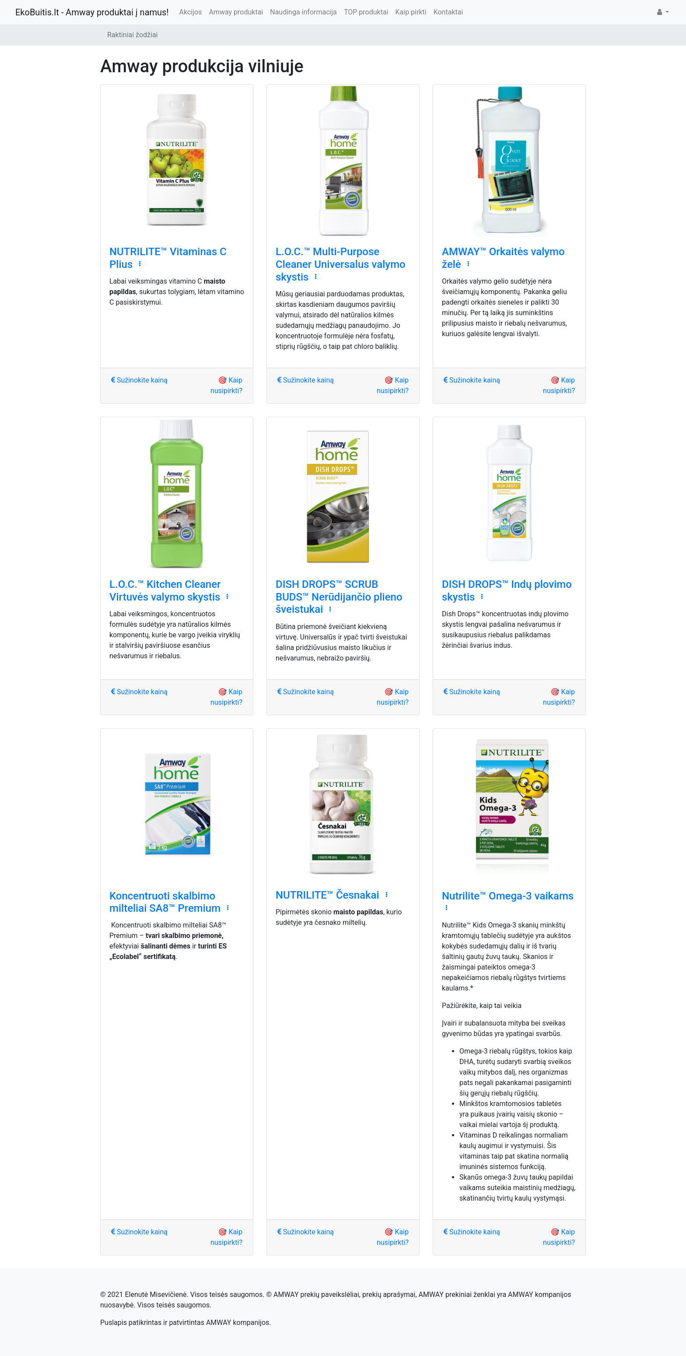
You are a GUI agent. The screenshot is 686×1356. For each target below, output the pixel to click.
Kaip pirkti (411, 12)
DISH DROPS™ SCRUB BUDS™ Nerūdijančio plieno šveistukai (339, 597)
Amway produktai (236, 12)
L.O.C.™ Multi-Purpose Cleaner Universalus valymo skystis (341, 264)
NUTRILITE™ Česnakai (327, 895)
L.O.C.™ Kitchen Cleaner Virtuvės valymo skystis (165, 590)
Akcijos (190, 12)
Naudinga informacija (303, 12)
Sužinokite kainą (139, 380)
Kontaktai (448, 12)
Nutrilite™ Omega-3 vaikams (508, 896)
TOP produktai (366, 12)
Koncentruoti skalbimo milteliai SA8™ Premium (164, 902)
